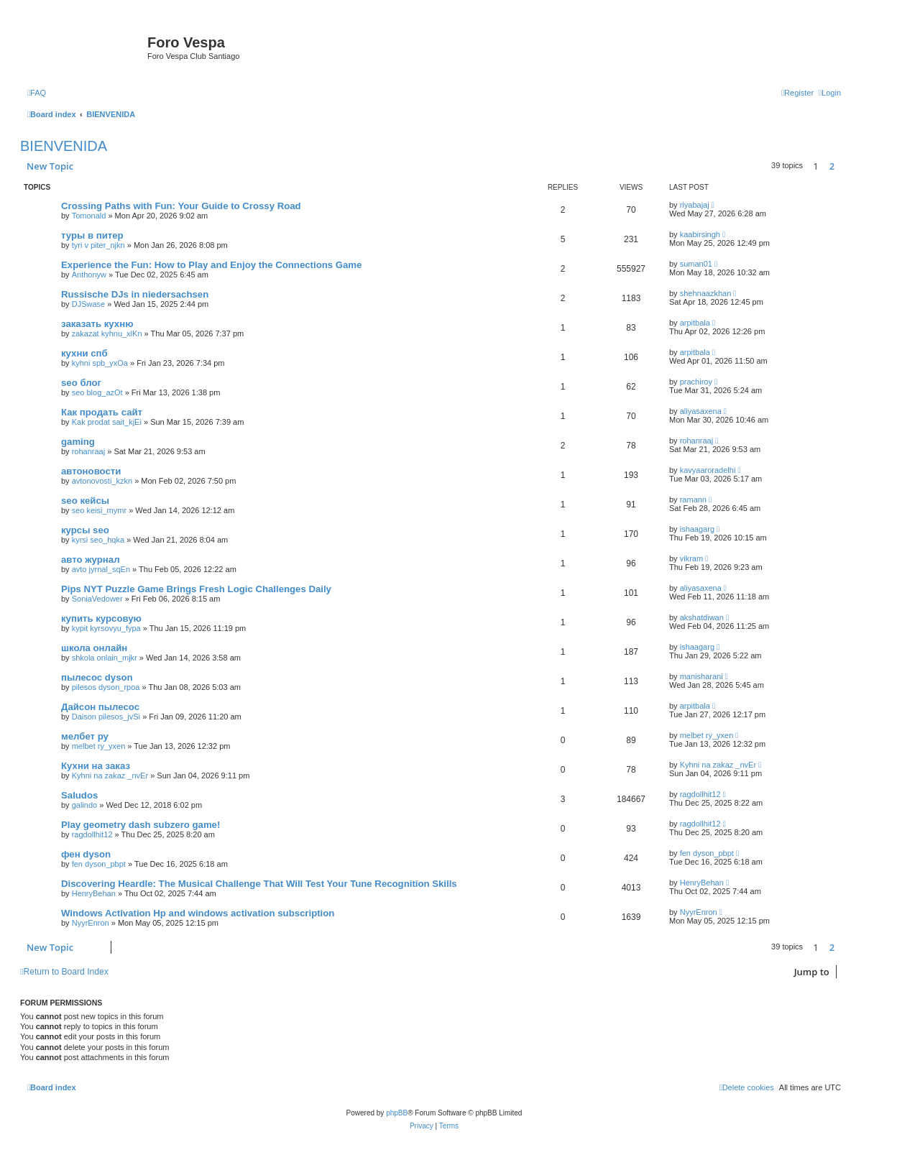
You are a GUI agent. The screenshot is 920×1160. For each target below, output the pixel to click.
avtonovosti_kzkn (102, 481)
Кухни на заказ (95, 765)
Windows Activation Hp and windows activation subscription (197, 913)
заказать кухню (97, 323)
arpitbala (695, 322)
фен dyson (86, 854)
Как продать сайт (101, 412)
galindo (84, 805)
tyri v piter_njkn (98, 245)
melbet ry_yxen (99, 746)
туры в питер (92, 235)
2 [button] (831, 166)
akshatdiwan (702, 617)
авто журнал (90, 559)
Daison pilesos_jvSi (106, 716)
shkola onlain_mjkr (104, 657)
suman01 (696, 263)
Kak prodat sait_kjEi (107, 422)
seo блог (81, 382)
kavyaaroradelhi (708, 470)
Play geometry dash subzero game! (140, 824)
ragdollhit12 (700, 794)
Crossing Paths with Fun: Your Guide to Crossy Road (181, 206)
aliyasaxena (701, 411)
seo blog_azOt (97, 392)
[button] (844, 166)
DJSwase (88, 304)
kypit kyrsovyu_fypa (106, 628)
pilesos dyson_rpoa (106, 687)
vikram (691, 558)
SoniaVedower (97, 598)
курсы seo (85, 530)
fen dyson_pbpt (99, 864)
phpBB (397, 1113)
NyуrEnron (90, 923)
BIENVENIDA (63, 146)
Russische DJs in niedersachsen (134, 294)
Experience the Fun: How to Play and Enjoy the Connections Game (211, 264)
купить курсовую (101, 618)
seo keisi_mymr (99, 510)
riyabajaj (694, 205)
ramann (693, 499)
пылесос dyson (97, 677)
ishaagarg (697, 529)
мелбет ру (85, 736)
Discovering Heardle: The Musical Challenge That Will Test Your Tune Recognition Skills (259, 883)
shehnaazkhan (706, 293)
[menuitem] (36, 92)
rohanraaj (88, 451)
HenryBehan (94, 893)
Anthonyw (89, 274)
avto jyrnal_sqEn (101, 569)
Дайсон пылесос (100, 706)
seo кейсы (85, 500)
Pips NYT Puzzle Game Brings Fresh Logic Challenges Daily (196, 589)
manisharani (701, 676)
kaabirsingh (700, 234)
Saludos (79, 795)
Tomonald (89, 215)
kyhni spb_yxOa (100, 363)
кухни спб (84, 353)
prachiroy (696, 381)
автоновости (91, 471)
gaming (78, 441)
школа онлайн (94, 648)
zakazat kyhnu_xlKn (107, 333)
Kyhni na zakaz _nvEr (110, 775)
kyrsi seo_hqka (98, 539)
